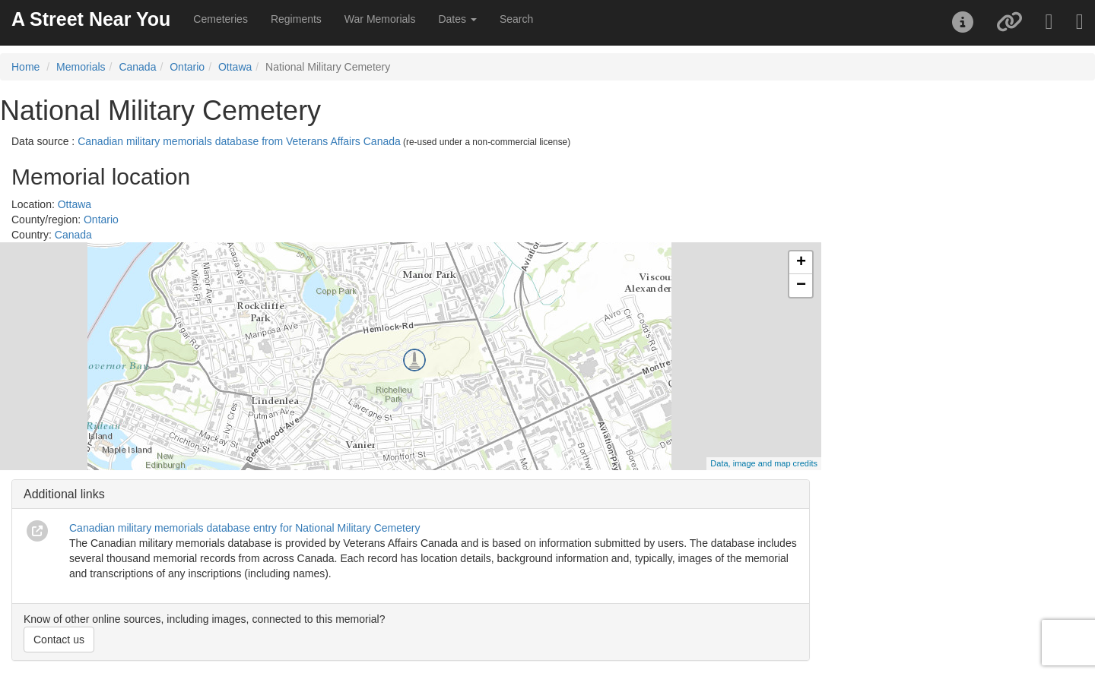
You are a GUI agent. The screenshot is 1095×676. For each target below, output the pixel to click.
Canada (137, 67)
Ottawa (235, 67)
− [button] (801, 285)
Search (516, 19)
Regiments (296, 19)
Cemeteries (220, 19)
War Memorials (380, 19)
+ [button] (801, 262)
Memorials (81, 67)
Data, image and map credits (763, 463)
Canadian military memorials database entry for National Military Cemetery (244, 528)
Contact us (58, 639)
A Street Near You (90, 19)
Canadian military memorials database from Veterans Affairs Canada (239, 141)
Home (25, 67)
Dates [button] (457, 19)
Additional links (64, 494)
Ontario (187, 67)
